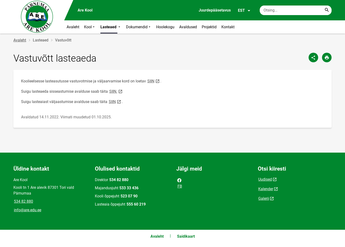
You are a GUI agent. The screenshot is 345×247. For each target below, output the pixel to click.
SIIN (153, 80)
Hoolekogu (165, 27)
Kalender (265, 189)
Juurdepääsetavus (215, 10)
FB (179, 183)
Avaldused (188, 27)
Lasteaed (110, 27)
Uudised (265, 179)
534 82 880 (23, 201)
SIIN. (116, 91)
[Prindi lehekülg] (327, 57)
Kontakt (228, 27)
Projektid (209, 27)
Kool (90, 27)
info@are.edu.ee (27, 210)
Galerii (263, 198)
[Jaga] (313, 57)
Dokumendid (138, 27)
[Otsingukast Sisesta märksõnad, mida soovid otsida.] (296, 10)
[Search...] (327, 10)
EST (244, 10)
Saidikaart (186, 236)
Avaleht (73, 27)
